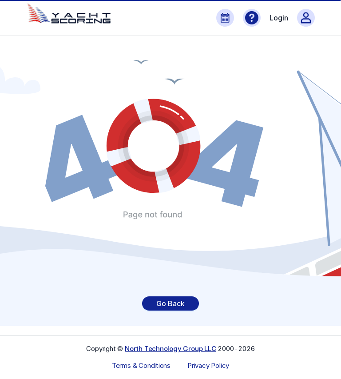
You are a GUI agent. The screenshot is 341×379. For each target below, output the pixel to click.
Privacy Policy (208, 366)
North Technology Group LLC (170, 348)
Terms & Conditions (141, 366)
